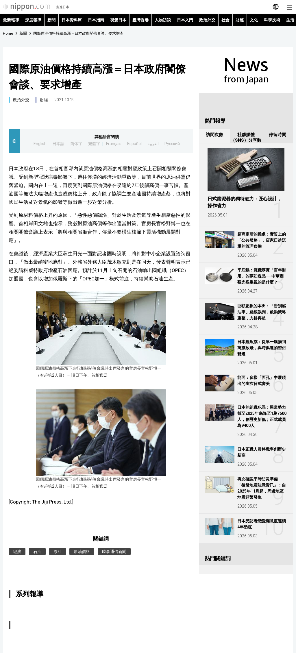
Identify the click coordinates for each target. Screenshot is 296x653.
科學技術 (272, 20)
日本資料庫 (72, 20)
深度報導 (33, 20)
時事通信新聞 (114, 551)
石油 (37, 551)
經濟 (17, 551)
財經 (240, 20)
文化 (254, 20)
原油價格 (82, 551)
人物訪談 (163, 20)
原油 (57, 551)
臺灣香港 (140, 20)
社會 (225, 20)
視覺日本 (118, 20)
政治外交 (207, 20)
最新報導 (11, 20)
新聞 (51, 20)
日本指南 (96, 20)
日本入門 (185, 20)
